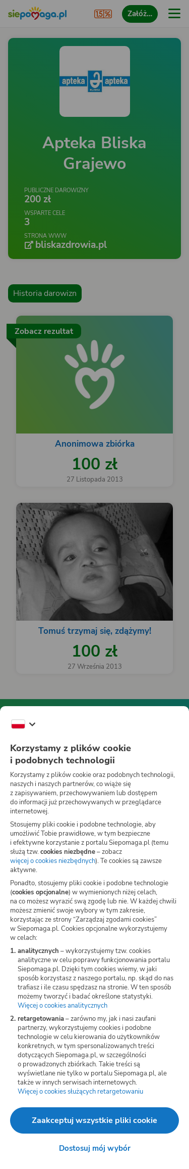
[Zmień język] (23, 724)
